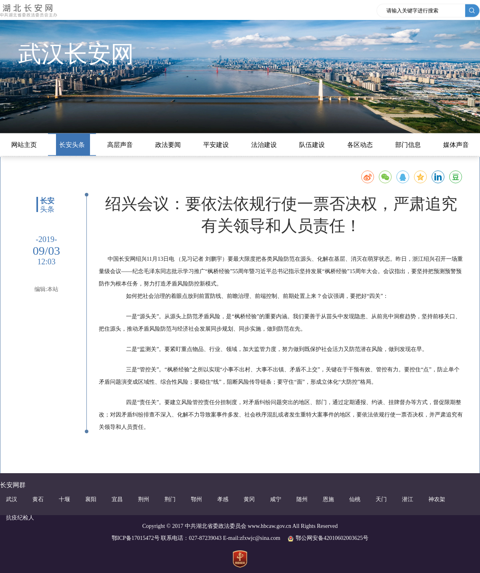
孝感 (222, 499)
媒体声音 (456, 144)
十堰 (64, 499)
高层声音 (120, 144)
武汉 (11, 499)
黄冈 (249, 499)
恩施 (328, 499)
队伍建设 (312, 144)
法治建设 (264, 144)
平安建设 (216, 144)
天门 (381, 499)
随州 (302, 499)
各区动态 (360, 144)
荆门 (170, 499)
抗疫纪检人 (20, 518)
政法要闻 (168, 144)
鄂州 (196, 499)
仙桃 (354, 499)
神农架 (436, 499)
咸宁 (275, 499)
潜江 (407, 499)
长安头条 (72, 144)
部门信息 (408, 144)
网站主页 (24, 144)
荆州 (143, 499)
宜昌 (117, 499)
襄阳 (90, 499)
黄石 (38, 499)
